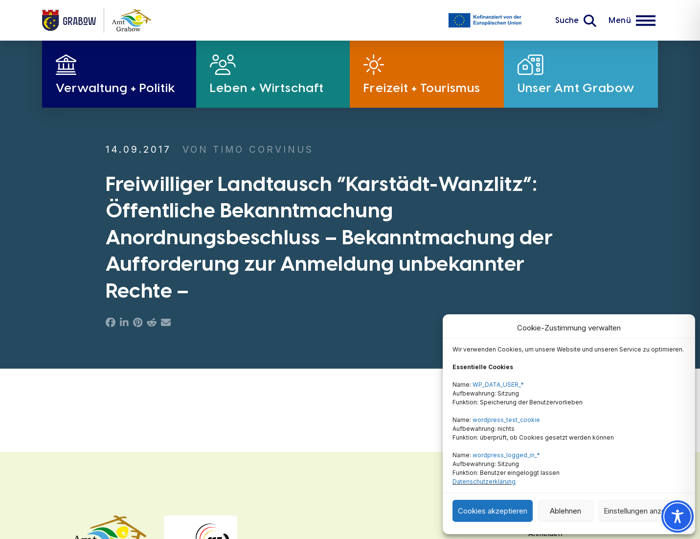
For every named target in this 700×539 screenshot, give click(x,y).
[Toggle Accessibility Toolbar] (677, 516)
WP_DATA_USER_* (498, 384)
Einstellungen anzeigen (642, 511)
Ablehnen (565, 511)
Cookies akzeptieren (492, 511)
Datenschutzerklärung (484, 481)
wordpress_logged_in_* (506, 455)
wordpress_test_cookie (506, 419)
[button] (576, 20)
